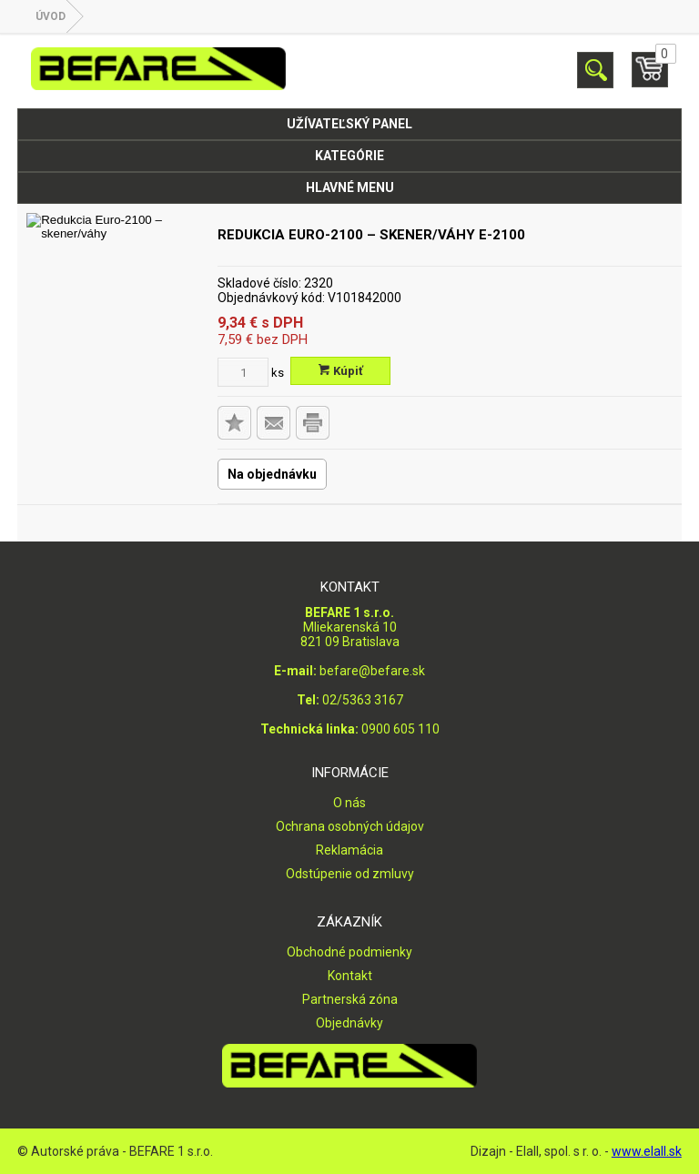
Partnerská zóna (350, 999)
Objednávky (349, 1023)
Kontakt (350, 975)
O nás (349, 802)
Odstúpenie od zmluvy (350, 873)
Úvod (50, 16)
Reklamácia (349, 850)
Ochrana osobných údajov (350, 826)
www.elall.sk (647, 1151)
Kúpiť (341, 371)
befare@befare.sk (372, 670)
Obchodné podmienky (349, 952)
